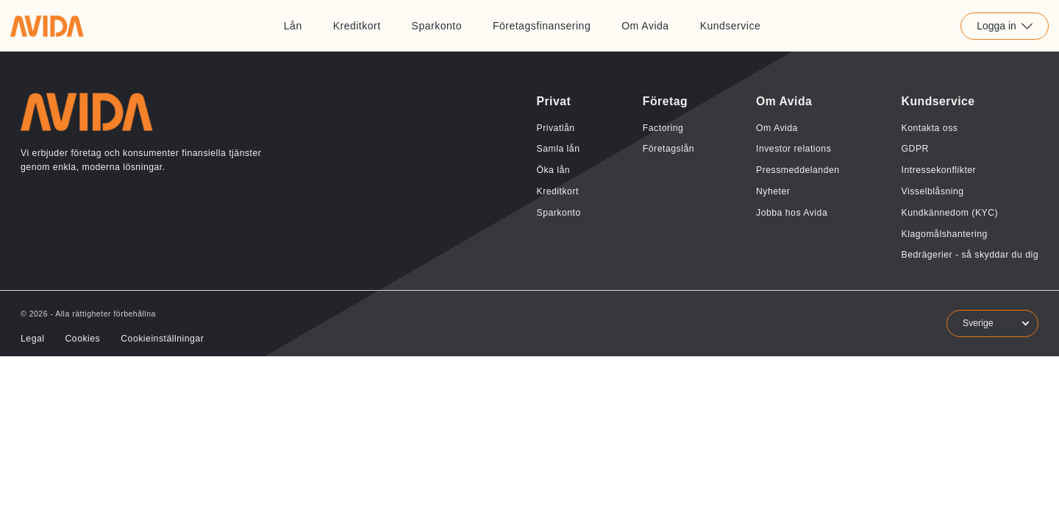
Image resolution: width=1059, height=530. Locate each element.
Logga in (1005, 26)
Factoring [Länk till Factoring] (663, 128)
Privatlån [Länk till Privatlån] (555, 128)
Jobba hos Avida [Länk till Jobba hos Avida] (791, 213)
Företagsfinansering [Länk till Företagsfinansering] (542, 26)
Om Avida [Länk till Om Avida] (644, 26)
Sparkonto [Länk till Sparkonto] (437, 26)
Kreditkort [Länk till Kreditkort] (357, 26)
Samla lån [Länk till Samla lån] (558, 149)
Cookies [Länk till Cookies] (82, 338)
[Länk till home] (47, 26)
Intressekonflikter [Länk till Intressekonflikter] (939, 170)
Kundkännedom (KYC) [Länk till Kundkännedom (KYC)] (950, 213)
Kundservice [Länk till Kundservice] (730, 26)
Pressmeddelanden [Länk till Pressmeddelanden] (798, 170)
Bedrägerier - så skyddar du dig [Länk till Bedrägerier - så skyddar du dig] (970, 255)
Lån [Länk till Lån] (293, 26)
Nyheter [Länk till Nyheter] (773, 191)
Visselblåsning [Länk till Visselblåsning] (933, 191)
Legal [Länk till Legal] (32, 338)
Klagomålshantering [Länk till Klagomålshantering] (945, 234)
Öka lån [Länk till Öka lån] (553, 170)
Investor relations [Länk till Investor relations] (793, 149)
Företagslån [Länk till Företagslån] (668, 149)
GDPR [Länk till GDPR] (915, 149)
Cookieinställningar (162, 338)
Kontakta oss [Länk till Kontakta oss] (930, 128)
